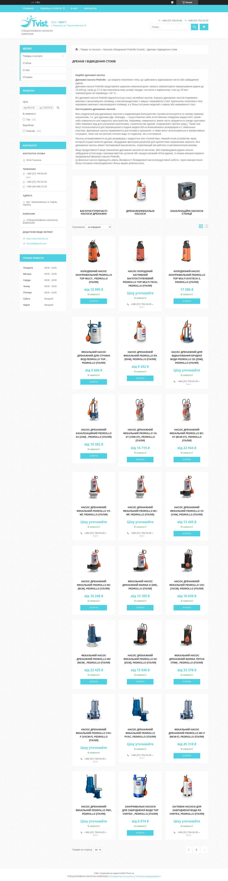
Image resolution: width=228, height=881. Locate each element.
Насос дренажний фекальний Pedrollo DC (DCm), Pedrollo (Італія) (140, 659)
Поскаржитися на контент (121, 876)
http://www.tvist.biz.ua (37, 238)
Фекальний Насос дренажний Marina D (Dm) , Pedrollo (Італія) (140, 585)
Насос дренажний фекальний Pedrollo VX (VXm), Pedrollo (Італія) (186, 511)
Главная (28, 8)
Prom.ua (130, 873)
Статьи (27, 63)
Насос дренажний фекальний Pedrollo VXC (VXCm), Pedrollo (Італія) (186, 585)
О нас (74, 8)
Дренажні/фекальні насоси (140, 212)
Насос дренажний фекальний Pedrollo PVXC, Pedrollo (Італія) (140, 733)
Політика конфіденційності (148, 876)
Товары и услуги (50, 8)
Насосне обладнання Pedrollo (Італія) (124, 49)
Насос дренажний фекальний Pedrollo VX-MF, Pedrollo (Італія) (94, 511)
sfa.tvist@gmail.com (36, 243)
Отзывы (27, 77)
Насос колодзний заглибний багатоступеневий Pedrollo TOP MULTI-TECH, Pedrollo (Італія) (140, 278)
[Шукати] (194, 27)
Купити (94, 301)
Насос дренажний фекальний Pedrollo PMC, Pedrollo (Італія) (94, 810)
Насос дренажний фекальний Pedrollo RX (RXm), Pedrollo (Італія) (140, 356)
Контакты (90, 8)
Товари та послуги (90, 49)
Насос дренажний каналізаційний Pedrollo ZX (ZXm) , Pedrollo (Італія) (94, 433)
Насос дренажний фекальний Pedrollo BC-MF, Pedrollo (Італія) (140, 511)
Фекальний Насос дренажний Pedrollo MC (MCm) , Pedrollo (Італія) (94, 659)
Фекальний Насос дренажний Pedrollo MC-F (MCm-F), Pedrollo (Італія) (187, 733)
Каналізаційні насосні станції (186, 212)
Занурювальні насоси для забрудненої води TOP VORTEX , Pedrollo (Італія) (140, 810)
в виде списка (206, 227)
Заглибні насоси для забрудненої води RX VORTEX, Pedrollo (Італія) (186, 810)
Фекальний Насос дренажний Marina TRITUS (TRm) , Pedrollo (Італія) (186, 659)
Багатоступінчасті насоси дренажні (93, 212)
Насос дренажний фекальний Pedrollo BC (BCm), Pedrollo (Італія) (94, 585)
